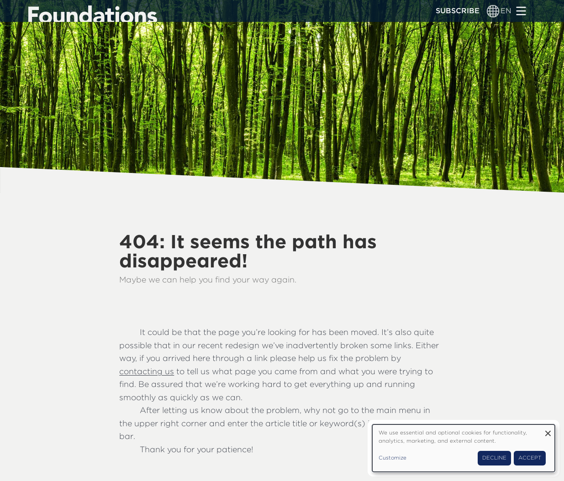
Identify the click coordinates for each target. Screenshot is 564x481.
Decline (494, 458)
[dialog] (463, 448)
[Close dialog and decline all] (548, 430)
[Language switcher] (493, 11)
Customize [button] (392, 458)
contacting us (146, 371)
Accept (529, 458)
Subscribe (458, 10)
